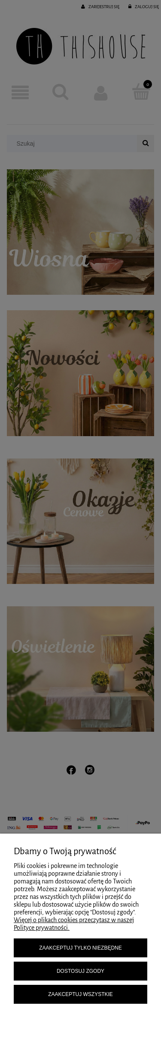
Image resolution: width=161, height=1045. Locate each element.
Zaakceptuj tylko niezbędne (80, 948)
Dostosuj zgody (80, 971)
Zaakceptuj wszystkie (80, 994)
